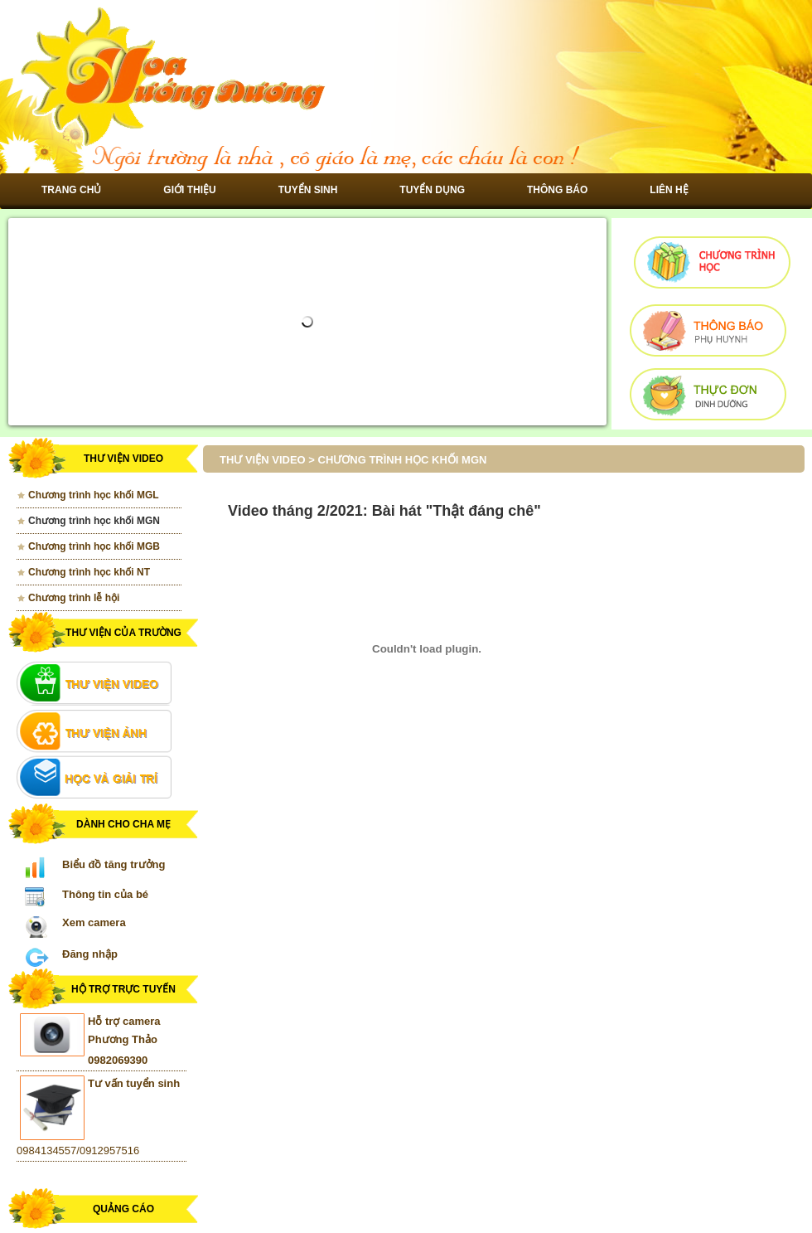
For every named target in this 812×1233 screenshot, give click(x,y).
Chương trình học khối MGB (94, 546)
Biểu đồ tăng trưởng (113, 864)
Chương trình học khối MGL (93, 495)
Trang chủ (71, 190)
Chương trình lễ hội (73, 598)
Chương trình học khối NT (89, 572)
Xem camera (94, 922)
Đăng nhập (90, 954)
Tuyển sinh (308, 190)
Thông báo (557, 190)
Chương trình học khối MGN (94, 521)
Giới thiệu (189, 190)
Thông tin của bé (105, 894)
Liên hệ (669, 190)
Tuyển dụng (432, 190)
